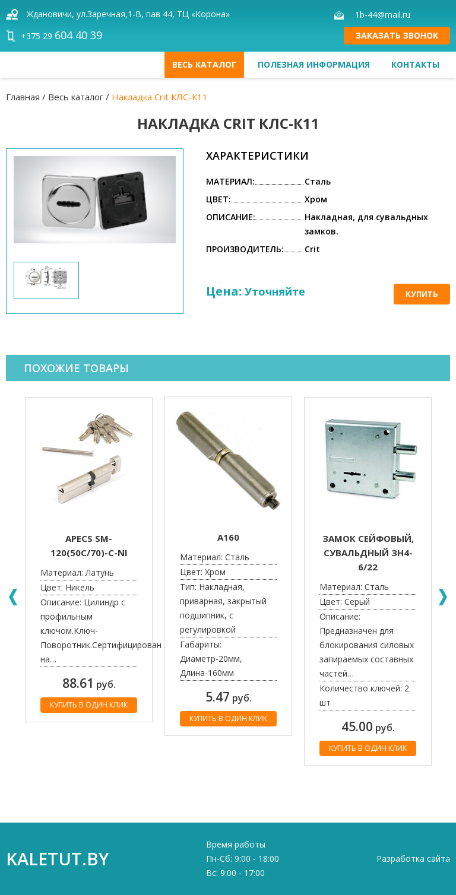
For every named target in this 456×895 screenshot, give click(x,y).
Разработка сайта (413, 858)
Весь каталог (204, 64)
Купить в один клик (89, 705)
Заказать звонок (397, 35)
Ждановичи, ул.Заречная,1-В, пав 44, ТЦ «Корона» (128, 14)
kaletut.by (57, 858)
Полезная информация (314, 64)
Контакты (415, 64)
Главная (23, 97)
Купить (422, 293)
